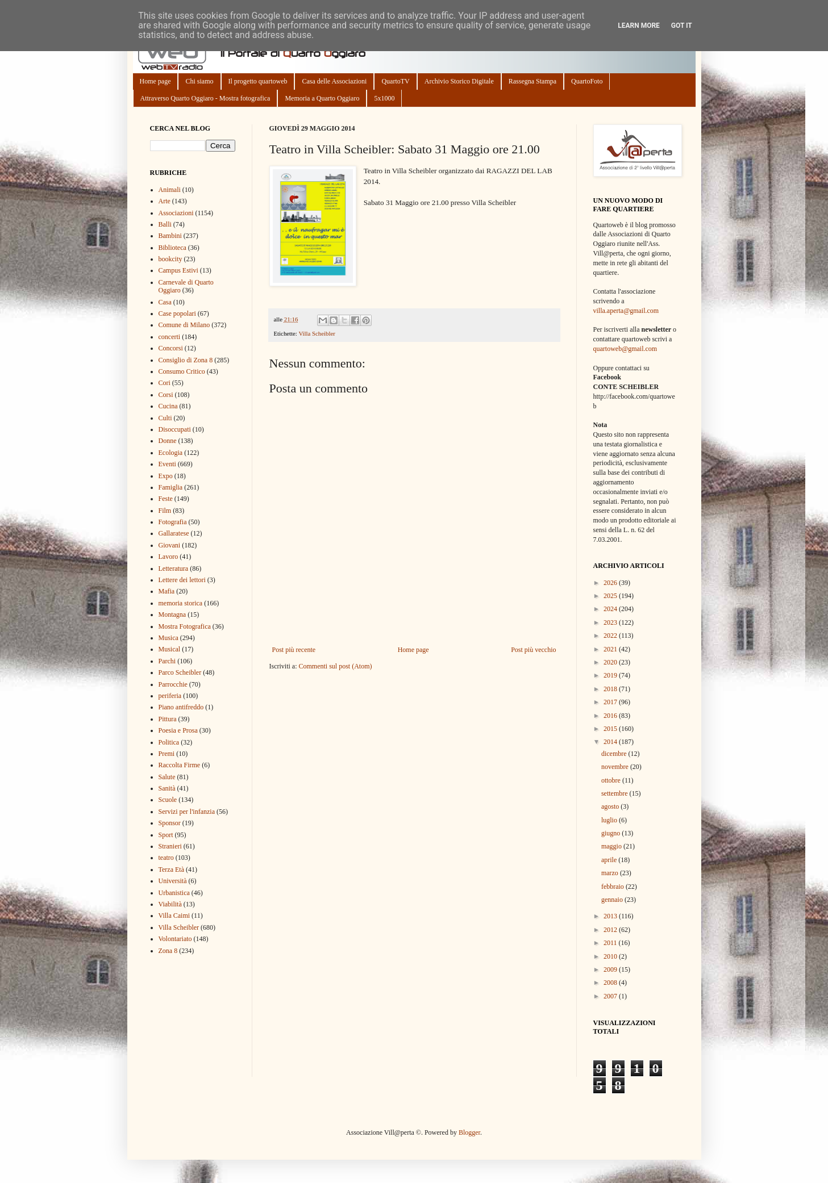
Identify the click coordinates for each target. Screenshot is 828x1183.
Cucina (168, 406)
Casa (165, 302)
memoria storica (181, 603)
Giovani (170, 545)
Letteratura (174, 568)
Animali (170, 190)
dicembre (615, 754)
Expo (166, 476)
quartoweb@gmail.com (625, 349)
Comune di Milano (184, 325)
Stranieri (170, 846)
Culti (165, 418)
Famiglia (171, 487)
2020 (611, 662)
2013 (611, 916)
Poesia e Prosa (178, 730)
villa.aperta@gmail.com (626, 311)
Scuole (168, 800)
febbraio (613, 887)
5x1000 (384, 98)
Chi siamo (199, 81)
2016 (611, 716)
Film (165, 511)
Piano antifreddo (181, 707)
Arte (164, 201)
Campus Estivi (178, 270)
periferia (170, 696)
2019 (611, 675)
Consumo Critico (182, 371)
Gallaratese (174, 533)
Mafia (167, 591)
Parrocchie (173, 684)
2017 (611, 702)
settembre (615, 793)
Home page (155, 81)
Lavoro (168, 557)
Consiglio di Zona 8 (186, 360)
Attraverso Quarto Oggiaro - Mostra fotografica (205, 98)
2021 (611, 649)
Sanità (167, 788)
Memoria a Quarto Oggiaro (322, 98)
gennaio (613, 900)
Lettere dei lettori (182, 580)
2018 (611, 689)
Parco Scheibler (180, 672)
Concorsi (171, 348)
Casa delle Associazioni (334, 81)
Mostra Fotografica (185, 626)
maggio (612, 846)
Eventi (167, 464)
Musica (168, 638)
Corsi (166, 395)
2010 (611, 956)
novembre (615, 767)
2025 (611, 596)
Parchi (167, 661)
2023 (611, 622)
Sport (166, 835)
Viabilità (170, 904)
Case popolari (177, 313)
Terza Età (171, 869)
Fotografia (173, 522)
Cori (164, 383)
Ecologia (171, 453)
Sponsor (170, 823)
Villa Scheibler (316, 333)
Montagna (172, 614)
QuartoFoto (586, 81)
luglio (610, 820)
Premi (167, 754)
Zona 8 (168, 951)
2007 (611, 996)
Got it (681, 26)
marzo (610, 873)
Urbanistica (174, 893)
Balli (165, 224)
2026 (611, 583)
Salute (167, 777)
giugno (611, 833)
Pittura (168, 719)
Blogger (469, 1132)
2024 (611, 609)
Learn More (639, 26)
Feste (166, 499)
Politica (169, 742)
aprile (609, 860)
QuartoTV (395, 81)
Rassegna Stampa (532, 81)
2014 (611, 742)
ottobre (611, 780)
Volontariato (175, 939)
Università (173, 881)
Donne (168, 441)
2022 (611, 635)
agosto (611, 806)
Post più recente (294, 650)
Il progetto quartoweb (258, 81)
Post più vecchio (533, 650)
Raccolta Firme (180, 765)
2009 (611, 969)
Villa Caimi (174, 915)
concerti (170, 337)
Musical (170, 649)
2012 (611, 930)
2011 (611, 943)
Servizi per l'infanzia (187, 812)
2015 (611, 729)
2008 (611, 982)
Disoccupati (175, 429)
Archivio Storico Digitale (459, 81)
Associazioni (176, 213)
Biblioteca (172, 248)
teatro (166, 858)
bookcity (170, 259)
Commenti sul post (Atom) (335, 666)
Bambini (170, 236)
